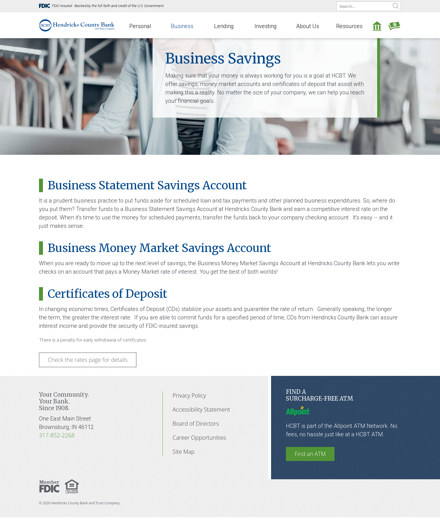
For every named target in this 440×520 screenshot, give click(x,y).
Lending (224, 26)
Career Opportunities (199, 437)
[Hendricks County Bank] (77, 24)
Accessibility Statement (201, 409)
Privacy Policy (189, 395)
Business (182, 26)
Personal (140, 26)
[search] (369, 6)
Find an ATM (310, 454)
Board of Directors (196, 423)
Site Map (183, 451)
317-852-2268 (57, 435)
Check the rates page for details (87, 360)
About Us (307, 26)
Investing (266, 26)
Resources (349, 26)
